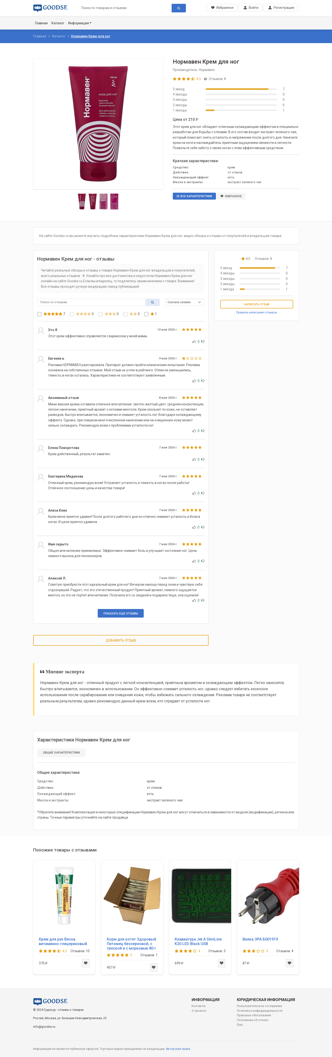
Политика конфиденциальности (259, 1010)
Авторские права (178, 1049)
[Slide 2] (92, 201)
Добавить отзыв (121, 640)
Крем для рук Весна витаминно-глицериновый (63, 941)
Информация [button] (78, 23)
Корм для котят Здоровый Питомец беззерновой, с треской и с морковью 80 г (131, 944)
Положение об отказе (252, 1020)
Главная (41, 23)
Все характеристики (194, 196)
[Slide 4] (114, 201)
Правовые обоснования (254, 1015)
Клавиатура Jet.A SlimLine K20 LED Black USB (198, 941)
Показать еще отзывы (120, 613)
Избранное (231, 196)
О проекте (199, 1010)
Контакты (198, 1006)
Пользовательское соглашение (259, 1006)
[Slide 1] (82, 201)
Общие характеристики (61, 752)
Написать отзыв (256, 304)
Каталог (57, 23)
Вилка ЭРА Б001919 (260, 939)
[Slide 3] (103, 201)
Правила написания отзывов (256, 312)
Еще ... (241, 1024)
